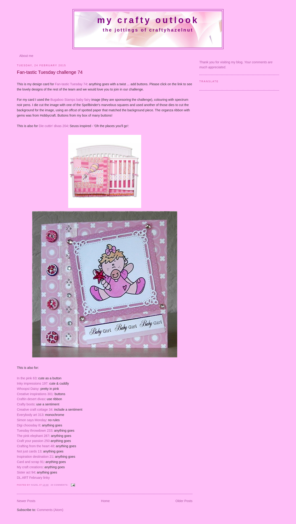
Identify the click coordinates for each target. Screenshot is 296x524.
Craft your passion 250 (33, 441)
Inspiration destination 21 (35, 456)
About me (26, 56)
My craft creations (30, 467)
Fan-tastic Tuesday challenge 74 (50, 72)
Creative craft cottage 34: (35, 409)
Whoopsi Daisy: (28, 389)
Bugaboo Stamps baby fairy (70, 99)
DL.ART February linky (33, 477)
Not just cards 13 (29, 451)
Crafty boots (25, 404)
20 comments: (60, 485)
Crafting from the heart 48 (35, 446)
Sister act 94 (26, 472)
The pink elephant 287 (33, 436)
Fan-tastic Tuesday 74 (71, 84)
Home (105, 501)
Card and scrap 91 (30, 462)
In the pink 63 (26, 378)
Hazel (35, 485)
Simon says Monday (31, 420)
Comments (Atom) (50, 510)
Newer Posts (26, 501)
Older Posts (183, 501)
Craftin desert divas (31, 399)
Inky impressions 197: (33, 383)
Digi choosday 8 (28, 425)
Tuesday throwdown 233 (34, 430)
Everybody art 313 (30, 415)
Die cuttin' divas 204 (53, 126)
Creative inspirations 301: (35, 394)
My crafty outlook (148, 20)
